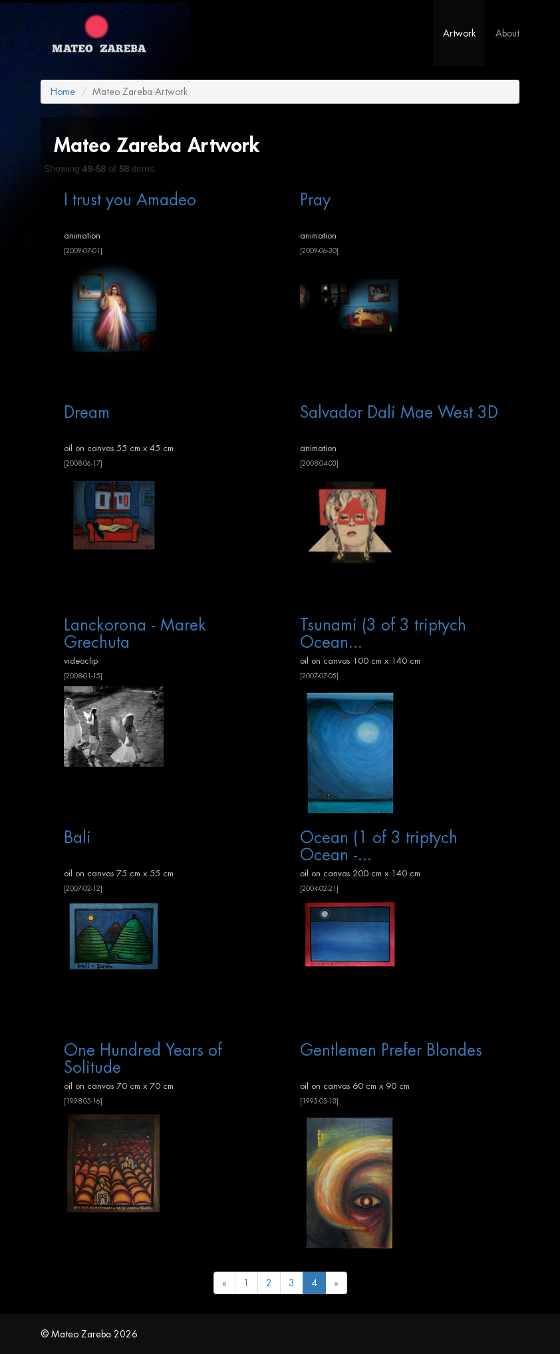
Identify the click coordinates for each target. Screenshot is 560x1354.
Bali (77, 837)
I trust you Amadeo (130, 199)
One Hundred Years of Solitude (143, 1059)
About (507, 33)
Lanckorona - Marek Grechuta (135, 633)
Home (63, 92)
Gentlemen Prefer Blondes (391, 1050)
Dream (87, 412)
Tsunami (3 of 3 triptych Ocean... (383, 633)
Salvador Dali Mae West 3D (399, 412)
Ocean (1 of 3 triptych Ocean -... (379, 846)
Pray (315, 199)
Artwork (459, 33)
